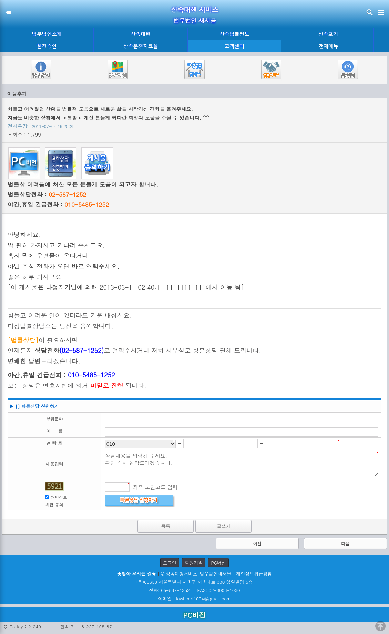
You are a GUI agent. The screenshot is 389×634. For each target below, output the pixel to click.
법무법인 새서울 (194, 20)
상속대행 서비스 (194, 9)
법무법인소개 (46, 34)
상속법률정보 (234, 34)
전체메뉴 (328, 46)
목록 (165, 526)
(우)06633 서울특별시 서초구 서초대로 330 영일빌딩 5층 (194, 582)
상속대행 (141, 34)
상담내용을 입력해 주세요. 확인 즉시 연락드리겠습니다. (241, 464)
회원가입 (194, 562)
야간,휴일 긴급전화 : (58, 204)
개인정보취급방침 (254, 573)
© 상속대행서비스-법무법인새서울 (196, 573)
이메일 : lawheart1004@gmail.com (194, 598)
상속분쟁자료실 (140, 46)
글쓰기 (223, 526)
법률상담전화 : (47, 194)
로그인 (169, 562)
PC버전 (218, 562)
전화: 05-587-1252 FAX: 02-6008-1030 (194, 590)
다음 (345, 543)
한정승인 (47, 46)
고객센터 (234, 46)
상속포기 (328, 34)
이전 (257, 543)
